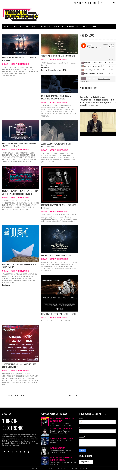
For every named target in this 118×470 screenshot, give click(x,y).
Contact (85, 26)
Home (6, 26)
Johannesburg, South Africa (57, 70)
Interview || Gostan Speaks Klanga (61, 428)
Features (44, 26)
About (94, 26)
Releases (16, 26)
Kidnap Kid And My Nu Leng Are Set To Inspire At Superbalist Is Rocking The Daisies (20, 192)
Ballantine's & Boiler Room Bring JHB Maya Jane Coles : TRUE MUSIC (19, 145)
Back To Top (80, 468)
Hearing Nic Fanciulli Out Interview (92, 97)
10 (17, 395)
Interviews (71, 26)
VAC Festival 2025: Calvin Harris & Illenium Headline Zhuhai (61, 459)
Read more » (45, 67)
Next (22, 395)
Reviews (57, 26)
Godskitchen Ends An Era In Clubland (56, 255)
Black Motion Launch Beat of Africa (61, 438)
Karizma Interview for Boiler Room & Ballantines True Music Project (56, 97)
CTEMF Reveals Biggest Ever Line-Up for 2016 (58, 314)
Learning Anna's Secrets (57, 448)
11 (19, 395)
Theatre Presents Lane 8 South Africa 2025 (58, 56)
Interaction (30, 26)
